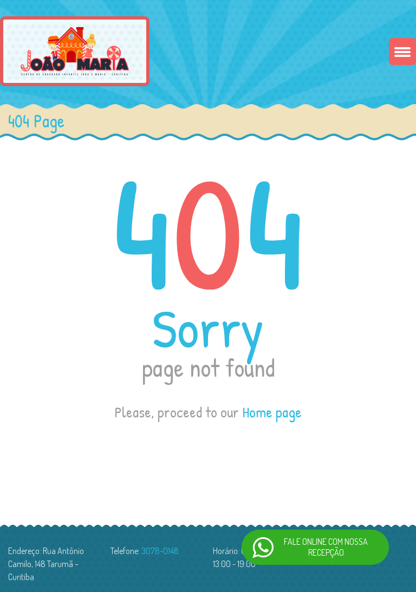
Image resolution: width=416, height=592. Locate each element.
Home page (272, 412)
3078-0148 (160, 550)
